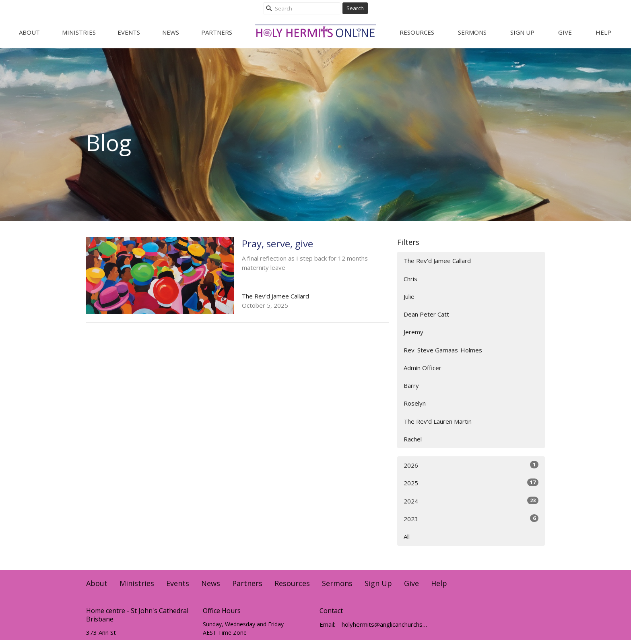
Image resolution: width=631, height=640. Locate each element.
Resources (417, 32)
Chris (410, 279)
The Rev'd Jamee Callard (437, 261)
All (407, 536)
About (29, 32)
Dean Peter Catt (426, 314)
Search (355, 8)
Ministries (79, 32)
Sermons (472, 32)
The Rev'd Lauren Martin (438, 421)
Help (603, 32)
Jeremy (413, 332)
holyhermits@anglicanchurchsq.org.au (385, 624)
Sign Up (522, 32)
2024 (471, 501)
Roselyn (415, 403)
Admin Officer (422, 368)
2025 (471, 482)
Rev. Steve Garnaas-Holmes (443, 350)
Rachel (413, 439)
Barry (411, 385)
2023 (471, 518)
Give (565, 32)
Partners (216, 32)
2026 (471, 465)
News (170, 32)
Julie (409, 296)
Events (129, 32)
